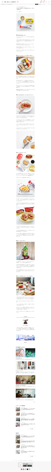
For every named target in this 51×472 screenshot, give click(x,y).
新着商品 (41, 2)
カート (46, 2)
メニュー (49, 2)
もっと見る (31, 428)
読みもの (43, 2)
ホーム (13, 460)
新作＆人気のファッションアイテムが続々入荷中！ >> (7, 4)
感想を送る (25, 342)
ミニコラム (16, 460)
